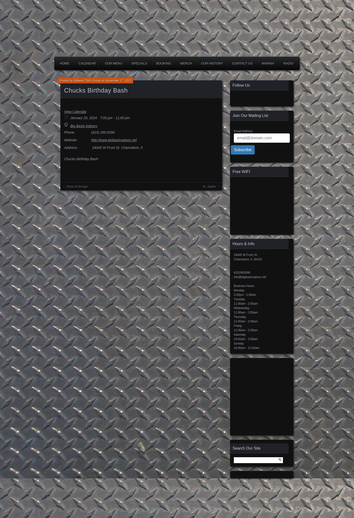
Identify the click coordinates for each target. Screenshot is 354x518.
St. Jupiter (209, 186)
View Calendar (75, 112)
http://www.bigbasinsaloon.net (114, 140)
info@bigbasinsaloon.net (250, 277)
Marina (268, 63)
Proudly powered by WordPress (153, 503)
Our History (212, 63)
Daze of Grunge (77, 186)
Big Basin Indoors (83, 126)
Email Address (243, 131)
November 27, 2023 (118, 80)
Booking (163, 63)
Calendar (87, 63)
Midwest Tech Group (87, 80)
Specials (139, 63)
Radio (288, 63)
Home (64, 63)
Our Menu (113, 63)
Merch (186, 63)
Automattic (214, 503)
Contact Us (242, 63)
